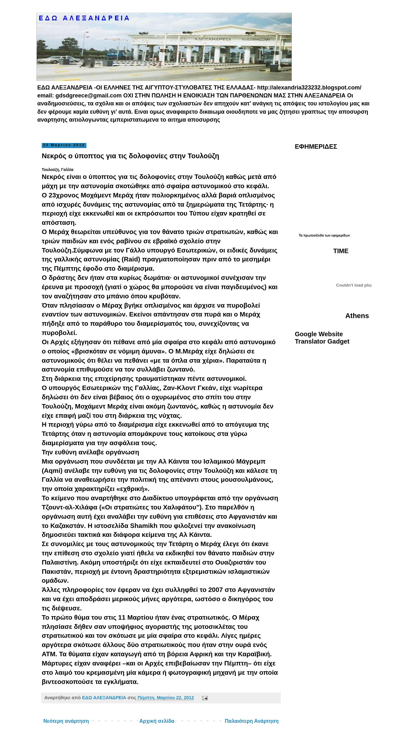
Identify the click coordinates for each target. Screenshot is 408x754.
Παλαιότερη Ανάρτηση (252, 721)
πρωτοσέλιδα (313, 235)
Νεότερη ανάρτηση (66, 721)
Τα (301, 235)
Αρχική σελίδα (156, 721)
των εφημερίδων (337, 235)
